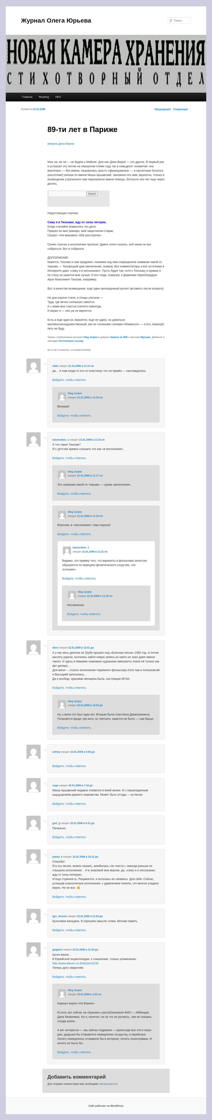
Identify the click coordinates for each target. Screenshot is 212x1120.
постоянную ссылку (71, 340)
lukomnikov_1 (60, 439)
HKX (58, 96)
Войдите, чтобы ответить (69, 380)
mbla (55, 366)
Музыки (145, 337)
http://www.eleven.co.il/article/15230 (75, 963)
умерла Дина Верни (60, 143)
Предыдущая (161, 109)
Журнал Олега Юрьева (56, 20)
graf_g (56, 823)
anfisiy (56, 751)
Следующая (182, 109)
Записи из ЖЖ (119, 337)
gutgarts (57, 949)
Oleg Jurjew (90, 337)
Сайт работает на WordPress (105, 1105)
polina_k (57, 856)
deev (55, 647)
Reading (44, 96)
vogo (55, 785)
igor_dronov (59, 916)
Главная (27, 96)
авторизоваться (108, 1083)
